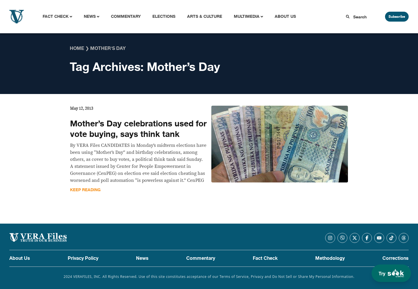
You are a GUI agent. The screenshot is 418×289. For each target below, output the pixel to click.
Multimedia (246, 16)
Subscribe (397, 17)
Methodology (330, 258)
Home (77, 48)
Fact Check (56, 16)
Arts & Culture (204, 16)
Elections (163, 16)
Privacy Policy (83, 258)
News (90, 16)
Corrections (395, 258)
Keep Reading (85, 190)
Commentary (126, 16)
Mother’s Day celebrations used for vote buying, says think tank (138, 129)
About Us (285, 16)
